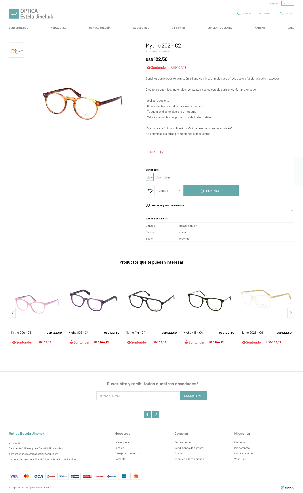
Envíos (178, 453)
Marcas (259, 27)
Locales (119, 447)
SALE (291, 27)
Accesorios (141, 27)
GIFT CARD (178, 27)
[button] (290, 313)
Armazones (59, 27)
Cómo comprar (183, 442)
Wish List (240, 458)
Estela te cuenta (220, 27)
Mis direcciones (243, 453)
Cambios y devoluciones (189, 458)
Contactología (100, 27)
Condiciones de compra (188, 447)
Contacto (120, 458)
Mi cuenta (240, 442)
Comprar (214, 190)
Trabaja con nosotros (127, 453)
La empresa (121, 442)
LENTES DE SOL (18, 27)
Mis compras (242, 447)
